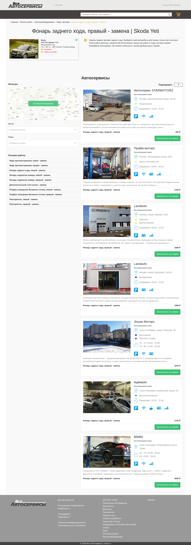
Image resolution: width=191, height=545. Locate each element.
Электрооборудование (44, 22)
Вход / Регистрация (171, 5)
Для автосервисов (66, 500)
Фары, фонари (63, 22)
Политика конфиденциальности (72, 522)
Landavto (140, 206)
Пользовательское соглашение (71, 525)
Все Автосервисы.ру (25, 5)
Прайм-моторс (144, 148)
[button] (76, 40)
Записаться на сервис (167, 138)
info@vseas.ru (64, 508)
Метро (11, 124)
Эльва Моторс (144, 321)
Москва (58, 5)
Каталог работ (26, 22)
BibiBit (138, 436)
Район (11, 137)
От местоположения (43, 103)
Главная (14, 22)
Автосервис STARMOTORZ (153, 90)
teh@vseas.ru (64, 517)
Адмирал (140, 382)
